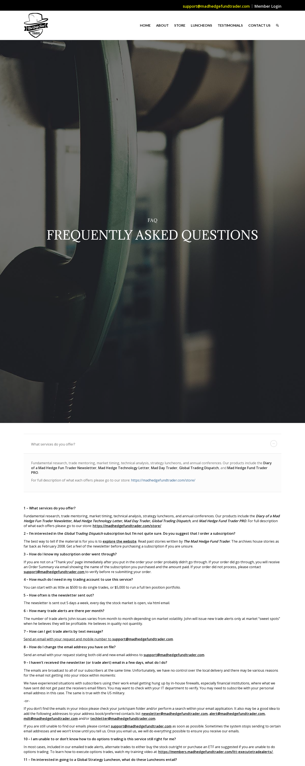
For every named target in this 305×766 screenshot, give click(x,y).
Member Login (267, 6)
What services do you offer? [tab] (154, 443)
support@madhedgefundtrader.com (216, 6)
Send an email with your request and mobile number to (68, 639)
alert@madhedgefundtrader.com (237, 713)
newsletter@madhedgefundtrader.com (175, 713)
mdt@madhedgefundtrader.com (51, 718)
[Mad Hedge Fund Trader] (36, 25)
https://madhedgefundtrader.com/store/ (163, 480)
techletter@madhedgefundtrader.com (122, 718)
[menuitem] (216, 6)
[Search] (277, 25)
